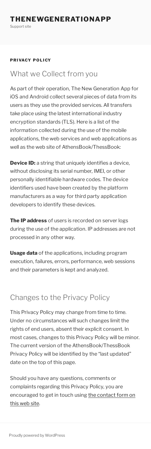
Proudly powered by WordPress (37, 435)
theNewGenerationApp (60, 19)
